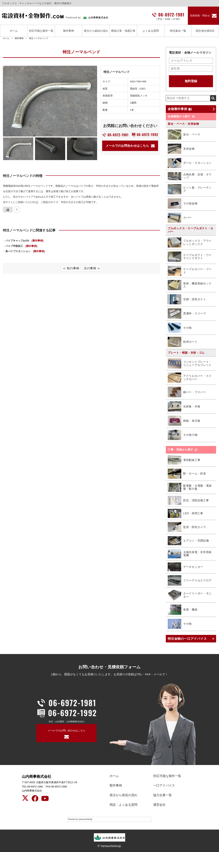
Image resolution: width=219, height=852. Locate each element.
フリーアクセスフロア (190, 580)
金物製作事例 (180, 109)
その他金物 (183, 203)
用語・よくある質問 (123, 804)
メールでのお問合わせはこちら (130, 145)
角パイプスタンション (25, 251)
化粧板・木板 (184, 406)
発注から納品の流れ (96, 30)
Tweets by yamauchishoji (80, 819)
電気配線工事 (184, 460)
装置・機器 (183, 610)
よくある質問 (151, 30)
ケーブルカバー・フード (190, 271)
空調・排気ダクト (187, 299)
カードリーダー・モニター (190, 595)
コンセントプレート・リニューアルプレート (190, 363)
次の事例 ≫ (92, 268)
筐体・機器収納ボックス (190, 285)
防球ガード (183, 342)
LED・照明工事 (185, 513)
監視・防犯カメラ (187, 527)
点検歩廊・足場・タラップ (190, 176)
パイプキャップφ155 (24, 240)
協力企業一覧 (162, 795)
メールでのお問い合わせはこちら (66, 730)
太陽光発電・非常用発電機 (190, 553)
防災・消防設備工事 (188, 500)
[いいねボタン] (8, 209)
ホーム (14, 30)
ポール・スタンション (190, 163)
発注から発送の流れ (123, 795)
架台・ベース (184, 135)
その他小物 (183, 435)
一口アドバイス (164, 785)
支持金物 (181, 149)
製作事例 (68, 30)
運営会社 (159, 804)
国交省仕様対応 (205, 30)
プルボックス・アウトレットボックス (190, 242)
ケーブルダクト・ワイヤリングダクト (190, 257)
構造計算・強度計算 (123, 30)
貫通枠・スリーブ (187, 313)
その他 (180, 328)
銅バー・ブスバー (187, 392)
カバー (180, 218)
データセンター (185, 566)
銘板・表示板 (184, 421)
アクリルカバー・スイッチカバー (190, 378)
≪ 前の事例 (71, 268)
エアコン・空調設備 (188, 540)
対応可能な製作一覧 (41, 30)
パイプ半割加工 (21, 246)
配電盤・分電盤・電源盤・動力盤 (190, 487)
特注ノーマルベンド (38, 38)
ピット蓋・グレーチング (190, 189)
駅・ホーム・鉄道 (187, 474)
